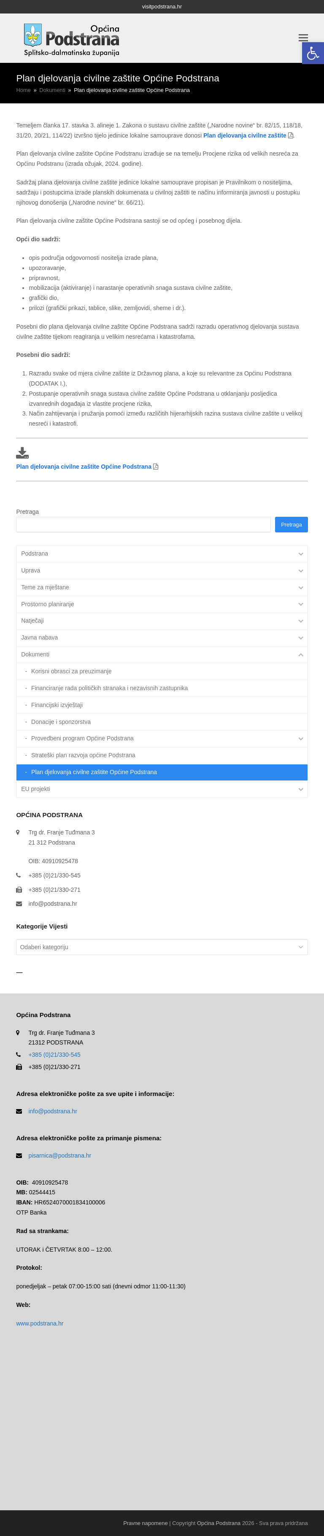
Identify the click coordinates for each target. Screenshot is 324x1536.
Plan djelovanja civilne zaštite (244, 135)
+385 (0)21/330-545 (54, 1054)
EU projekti (35, 789)
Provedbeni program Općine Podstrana (82, 738)
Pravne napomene (145, 1523)
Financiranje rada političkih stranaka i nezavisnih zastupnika (109, 688)
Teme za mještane (45, 587)
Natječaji (32, 620)
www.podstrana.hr (39, 1323)
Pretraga (27, 511)
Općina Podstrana (218, 1523)
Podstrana (34, 553)
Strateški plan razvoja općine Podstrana (83, 755)
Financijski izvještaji (57, 705)
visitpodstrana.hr (162, 6)
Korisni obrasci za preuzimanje (71, 671)
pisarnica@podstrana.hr (59, 1155)
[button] (313, 53)
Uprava (30, 570)
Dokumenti (35, 654)
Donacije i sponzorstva (61, 721)
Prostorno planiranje (47, 604)
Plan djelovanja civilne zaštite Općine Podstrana (83, 466)
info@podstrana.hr (52, 903)
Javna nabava (39, 637)
